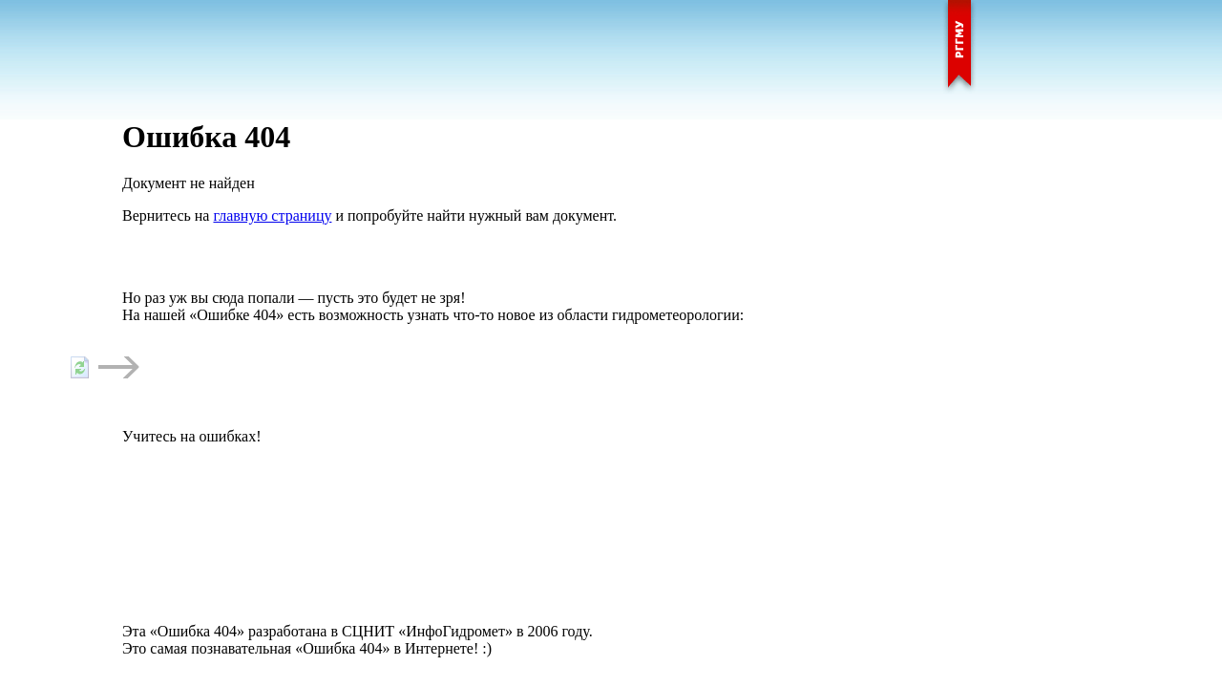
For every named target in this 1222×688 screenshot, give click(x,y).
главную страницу (272, 215)
